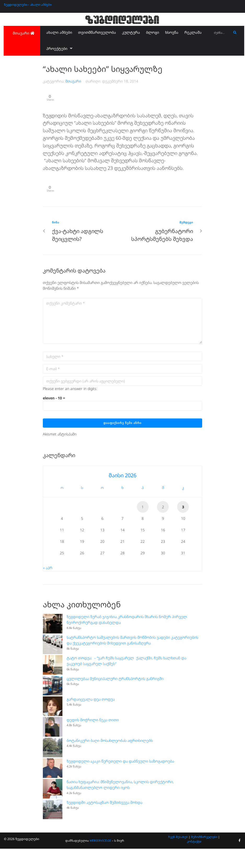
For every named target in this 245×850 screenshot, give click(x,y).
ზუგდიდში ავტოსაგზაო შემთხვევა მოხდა (104, 803)
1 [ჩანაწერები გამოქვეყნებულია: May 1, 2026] (143, 508)
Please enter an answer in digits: (70, 389)
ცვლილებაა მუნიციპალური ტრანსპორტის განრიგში (115, 679)
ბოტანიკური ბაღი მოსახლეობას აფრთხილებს (110, 741)
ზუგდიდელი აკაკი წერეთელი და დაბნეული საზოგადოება (120, 762)
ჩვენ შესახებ (178, 838)
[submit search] (235, 32)
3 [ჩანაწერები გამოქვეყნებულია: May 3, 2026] (183, 508)
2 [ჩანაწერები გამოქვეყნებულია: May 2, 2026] (163, 508)
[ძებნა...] (221, 33)
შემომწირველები (204, 838)
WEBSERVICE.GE (100, 842)
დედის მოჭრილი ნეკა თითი (93, 720)
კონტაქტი (194, 843)
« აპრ (47, 569)
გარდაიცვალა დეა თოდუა (91, 700)
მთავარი (73, 81)
